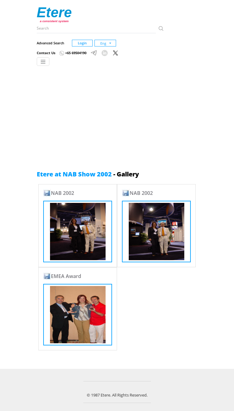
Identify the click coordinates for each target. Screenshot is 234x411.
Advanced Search (50, 43)
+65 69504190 (72, 52)
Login (82, 43)
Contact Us (46, 52)
